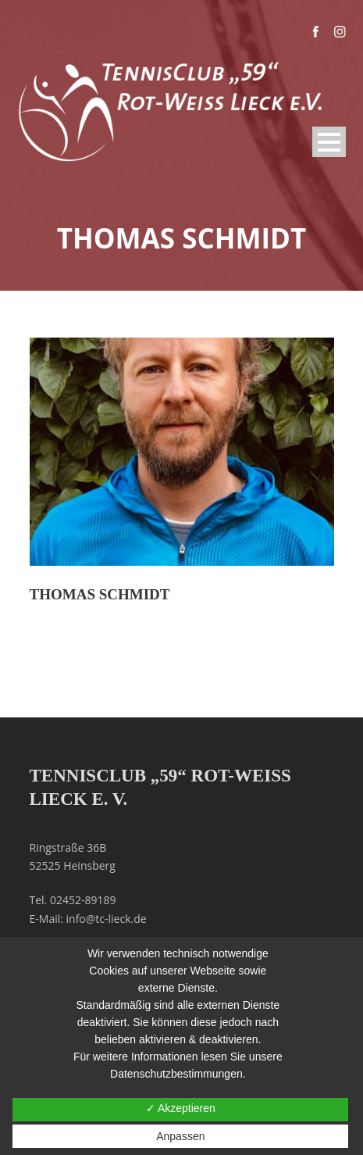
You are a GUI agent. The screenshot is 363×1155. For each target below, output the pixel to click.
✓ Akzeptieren (180, 1108)
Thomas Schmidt (100, 594)
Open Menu (329, 142)
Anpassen (180, 1136)
